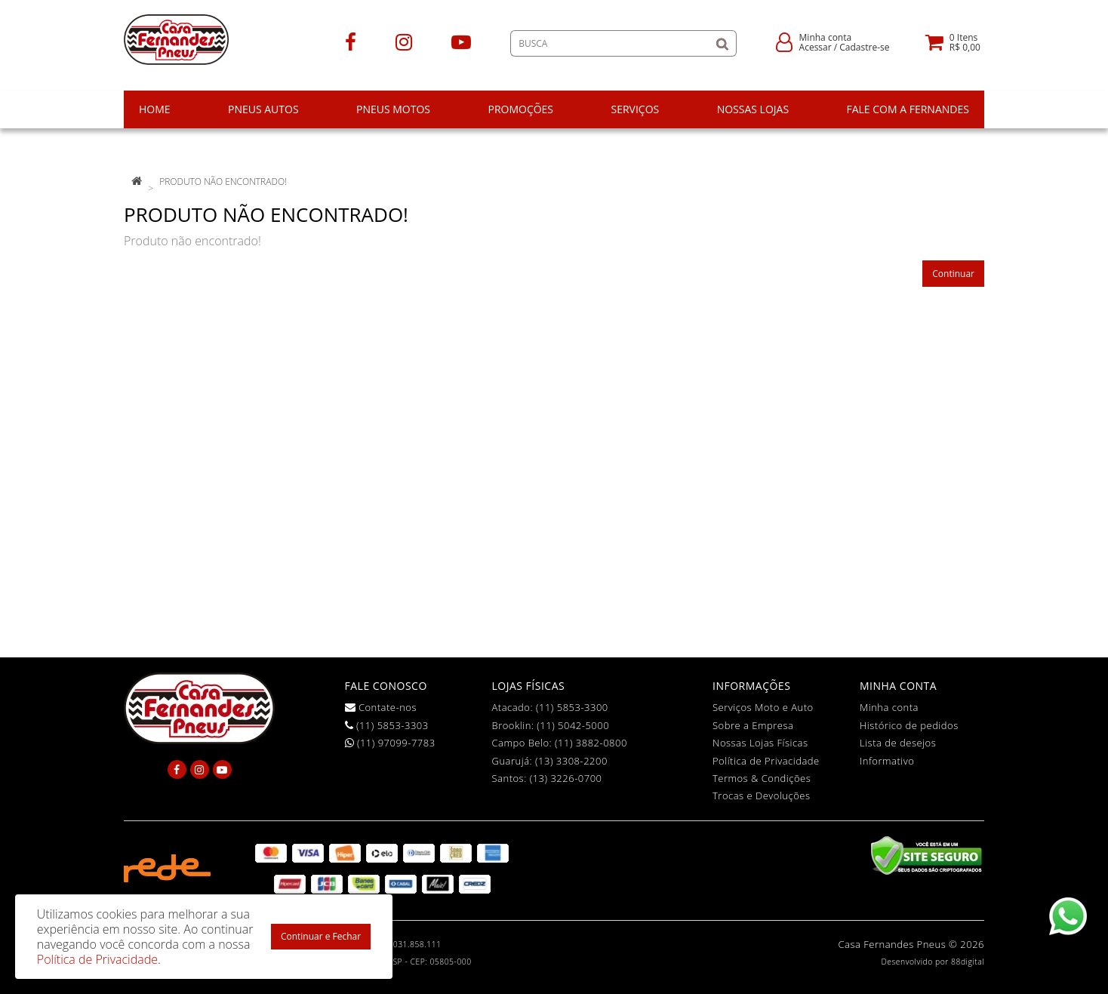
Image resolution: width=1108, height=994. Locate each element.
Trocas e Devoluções (762, 795)
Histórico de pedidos (909, 725)
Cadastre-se (864, 47)
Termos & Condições (762, 778)
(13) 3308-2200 (571, 761)
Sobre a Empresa (753, 725)
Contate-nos (381, 707)
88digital (967, 961)
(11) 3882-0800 (591, 742)
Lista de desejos (898, 742)
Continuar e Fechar (321, 936)
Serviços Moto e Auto (763, 707)
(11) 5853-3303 (387, 725)
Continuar (953, 273)
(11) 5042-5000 (573, 725)
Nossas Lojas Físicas (760, 742)
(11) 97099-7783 (390, 742)
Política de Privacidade (766, 761)
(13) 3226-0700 (566, 778)
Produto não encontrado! (223, 181)
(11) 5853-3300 (572, 707)
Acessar (815, 47)
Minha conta (889, 707)
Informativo (887, 761)
